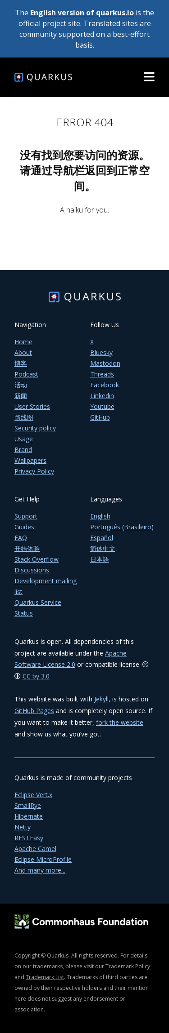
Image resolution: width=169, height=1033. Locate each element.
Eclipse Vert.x (33, 794)
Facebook (104, 385)
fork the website (119, 722)
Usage (23, 438)
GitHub (100, 417)
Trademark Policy (127, 966)
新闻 (20, 395)
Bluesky (101, 352)
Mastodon (105, 363)
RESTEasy (28, 837)
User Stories (32, 406)
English (100, 516)
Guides (24, 527)
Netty (22, 827)
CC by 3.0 (36, 676)
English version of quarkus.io (82, 13)
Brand (23, 449)
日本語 (99, 559)
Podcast (26, 374)
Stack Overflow (36, 559)
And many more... (39, 870)
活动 (20, 385)
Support (25, 516)
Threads (102, 374)
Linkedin (102, 395)
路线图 (23, 417)
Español (101, 537)
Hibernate (28, 816)
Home (23, 341)
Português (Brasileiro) (122, 527)
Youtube (102, 406)
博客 (20, 363)
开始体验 (27, 548)
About (23, 352)
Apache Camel (35, 848)
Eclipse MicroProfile (43, 859)
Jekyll (101, 699)
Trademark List (45, 977)
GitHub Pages (34, 710)
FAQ (20, 537)
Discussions (31, 570)
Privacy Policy (34, 471)
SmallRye (27, 805)
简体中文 (102, 548)
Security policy (35, 428)
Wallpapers (30, 460)
